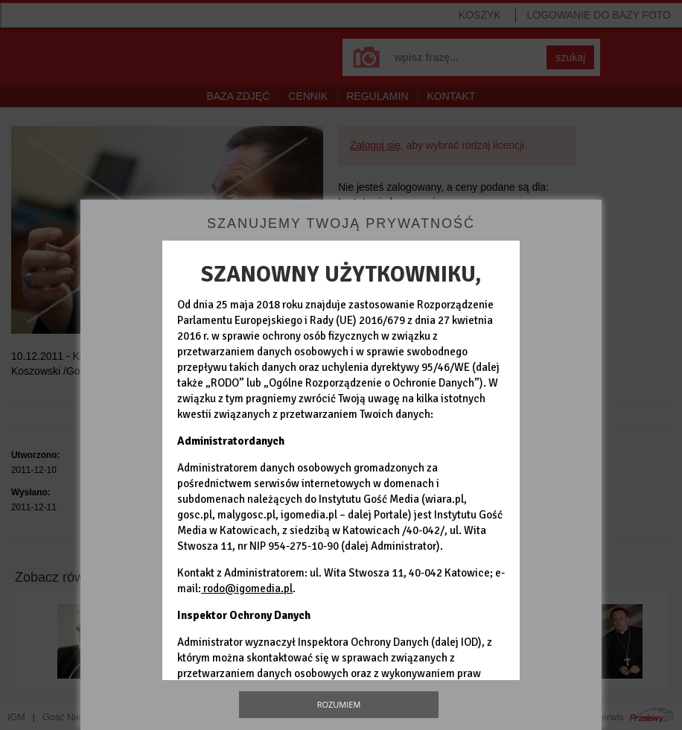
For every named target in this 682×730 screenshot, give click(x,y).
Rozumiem (339, 704)
